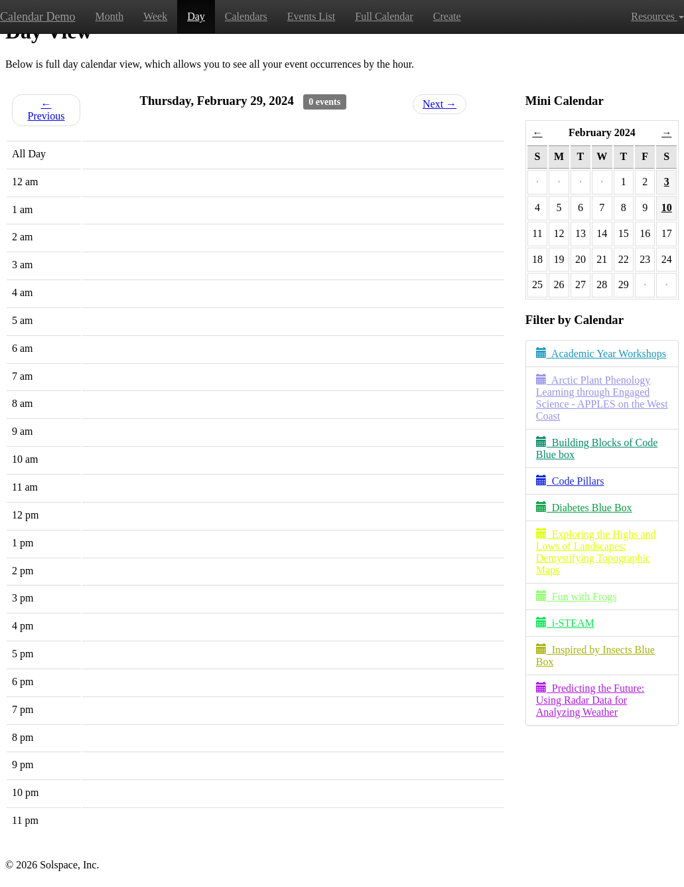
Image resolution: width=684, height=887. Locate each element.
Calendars (246, 16)
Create (447, 16)
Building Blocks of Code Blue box (597, 448)
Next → (439, 104)
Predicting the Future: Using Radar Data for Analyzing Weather (590, 700)
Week (155, 16)
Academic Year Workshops (601, 353)
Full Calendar (384, 16)
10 (666, 207)
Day (196, 16)
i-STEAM (565, 623)
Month (109, 16)
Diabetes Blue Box (584, 507)
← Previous (46, 109)
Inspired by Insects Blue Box (595, 655)
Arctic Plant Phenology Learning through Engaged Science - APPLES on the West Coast (602, 398)
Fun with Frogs (576, 596)
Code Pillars (570, 481)
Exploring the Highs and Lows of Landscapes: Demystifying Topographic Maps (596, 552)
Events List (311, 16)
